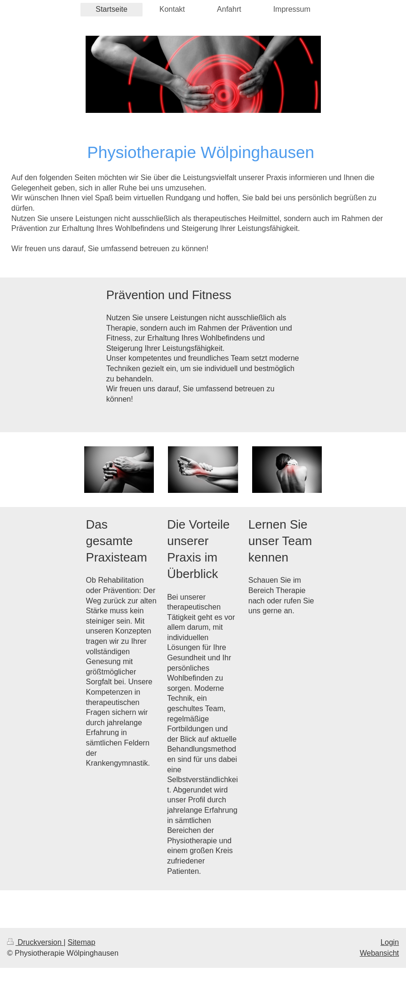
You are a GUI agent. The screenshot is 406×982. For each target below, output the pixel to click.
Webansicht (379, 953)
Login (390, 942)
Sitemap (82, 942)
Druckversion (35, 942)
